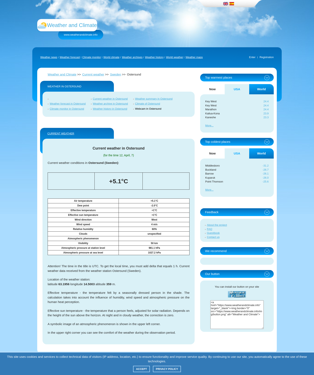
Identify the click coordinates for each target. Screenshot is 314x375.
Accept (141, 368)
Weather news (48, 57)
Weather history (154, 57)
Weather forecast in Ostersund (68, 103)
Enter (252, 57)
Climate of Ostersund (147, 103)
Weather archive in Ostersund (110, 103)
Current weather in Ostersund (110, 98)
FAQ (209, 229)
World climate (111, 57)
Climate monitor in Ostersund (67, 108)
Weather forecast (70, 57)
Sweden (115, 74)
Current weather (93, 74)
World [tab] (261, 89)
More (208, 125)
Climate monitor (91, 57)
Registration (267, 57)
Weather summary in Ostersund (154, 98)
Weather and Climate (62, 74)
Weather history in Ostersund (110, 108)
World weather (174, 57)
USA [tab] (237, 89)
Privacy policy (167, 368)
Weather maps (194, 57)
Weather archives (132, 57)
